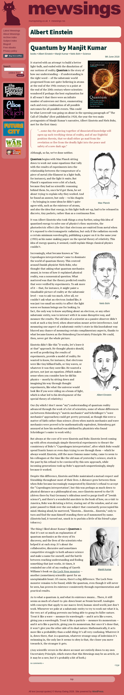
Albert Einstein (45, 53)
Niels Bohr (75, 53)
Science (87, 53)
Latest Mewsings (11, 30)
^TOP (116, 665)
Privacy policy (10, 51)
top (71, 679)
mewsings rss (58, 21)
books (33, 53)
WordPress (97, 691)
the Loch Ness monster (66, 571)
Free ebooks (9, 47)
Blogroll (7, 44)
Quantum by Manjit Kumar (68, 48)
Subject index (10, 40)
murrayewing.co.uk (38, 21)
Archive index (10, 37)
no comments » (37, 663)
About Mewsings (11, 34)
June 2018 (114, 56)
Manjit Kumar (61, 53)
